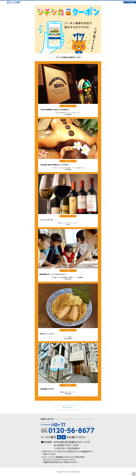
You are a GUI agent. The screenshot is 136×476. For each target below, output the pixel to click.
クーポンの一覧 (68, 407)
